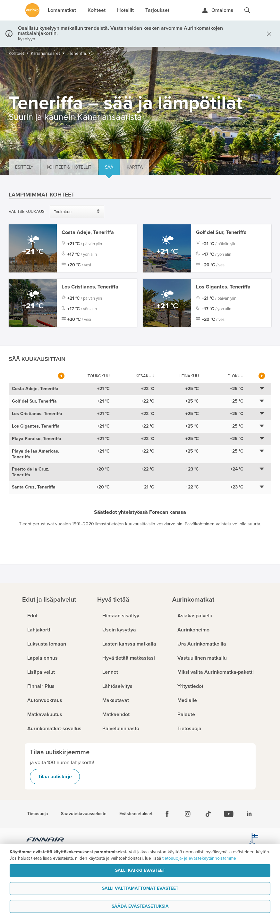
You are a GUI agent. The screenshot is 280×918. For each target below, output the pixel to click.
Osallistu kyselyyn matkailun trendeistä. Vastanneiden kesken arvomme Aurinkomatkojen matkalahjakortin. (120, 31)
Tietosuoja (37, 813)
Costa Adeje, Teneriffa (88, 232)
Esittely (24, 167)
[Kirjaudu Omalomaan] (217, 10)
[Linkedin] (249, 814)
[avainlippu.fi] (253, 840)
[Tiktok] (208, 814)
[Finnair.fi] (45, 840)
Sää (109, 167)
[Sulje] (268, 34)
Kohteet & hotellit (69, 167)
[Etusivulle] (32, 10)
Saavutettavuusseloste (83, 813)
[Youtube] (229, 814)
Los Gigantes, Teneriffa (223, 287)
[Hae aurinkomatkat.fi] (247, 10)
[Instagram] (188, 814)
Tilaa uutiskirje (55, 776)
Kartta (135, 167)
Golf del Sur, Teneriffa (221, 232)
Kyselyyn (26, 39)
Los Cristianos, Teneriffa (90, 287)
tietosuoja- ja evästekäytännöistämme (199, 858)
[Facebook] (167, 814)
